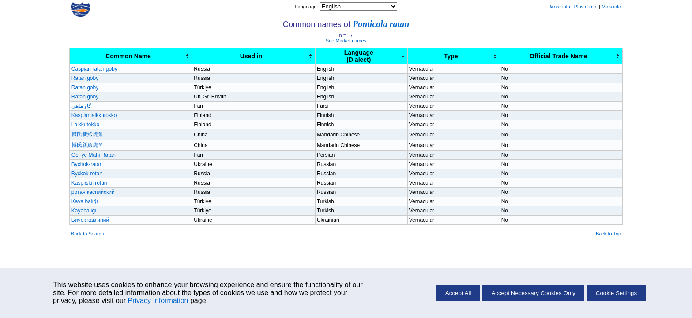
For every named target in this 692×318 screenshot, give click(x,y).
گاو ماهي (81, 106)
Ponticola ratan (381, 24)
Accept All (458, 293)
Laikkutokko (85, 124)
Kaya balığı (84, 201)
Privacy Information (158, 300)
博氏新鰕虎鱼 (87, 145)
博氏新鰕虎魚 (87, 134)
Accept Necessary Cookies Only (533, 293)
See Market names (346, 40)
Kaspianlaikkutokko (94, 115)
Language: (307, 6)
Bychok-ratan (87, 164)
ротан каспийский (93, 192)
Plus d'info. (586, 6)
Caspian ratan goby (94, 69)
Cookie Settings (616, 293)
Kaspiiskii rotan (89, 183)
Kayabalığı (84, 211)
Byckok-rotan (86, 173)
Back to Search (87, 233)
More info (560, 6)
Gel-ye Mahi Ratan (93, 155)
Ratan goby (84, 78)
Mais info (611, 6)
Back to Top (608, 233)
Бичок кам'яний (90, 220)
